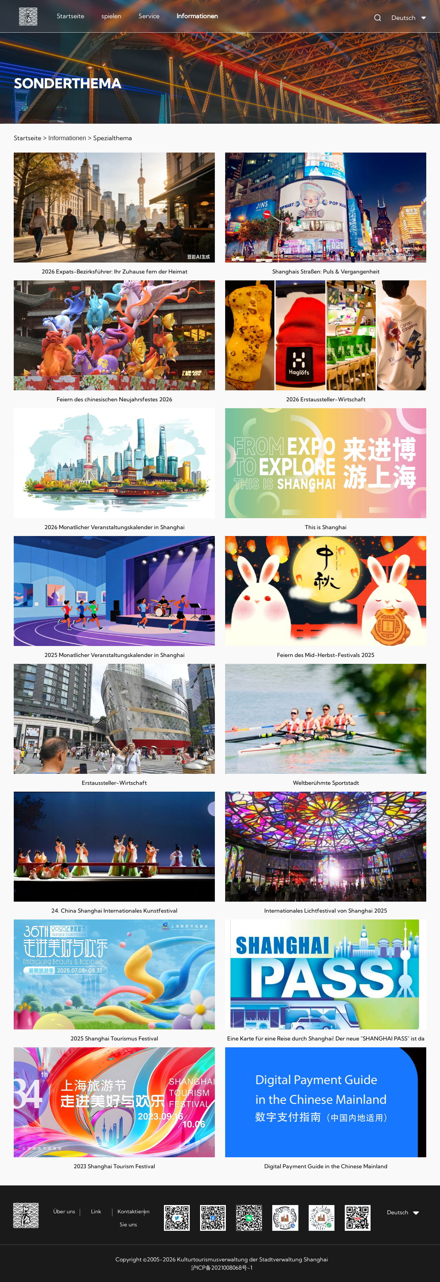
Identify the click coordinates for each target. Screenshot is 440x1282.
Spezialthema (112, 138)
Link (96, 1211)
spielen (111, 16)
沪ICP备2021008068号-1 (221, 1267)
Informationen (197, 16)
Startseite (70, 16)
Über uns (64, 1211)
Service (149, 16)
